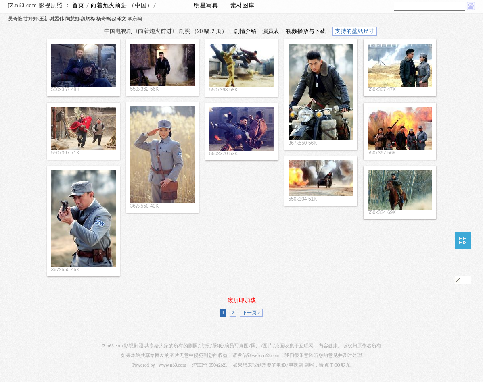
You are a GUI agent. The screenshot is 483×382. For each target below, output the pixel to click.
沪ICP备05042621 (209, 365)
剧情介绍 (245, 31)
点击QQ (332, 365)
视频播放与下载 (306, 31)
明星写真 (206, 5)
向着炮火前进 (110, 5)
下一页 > (251, 313)
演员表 (270, 31)
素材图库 (242, 5)
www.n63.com (172, 365)
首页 (78, 5)
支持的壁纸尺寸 (354, 31)
